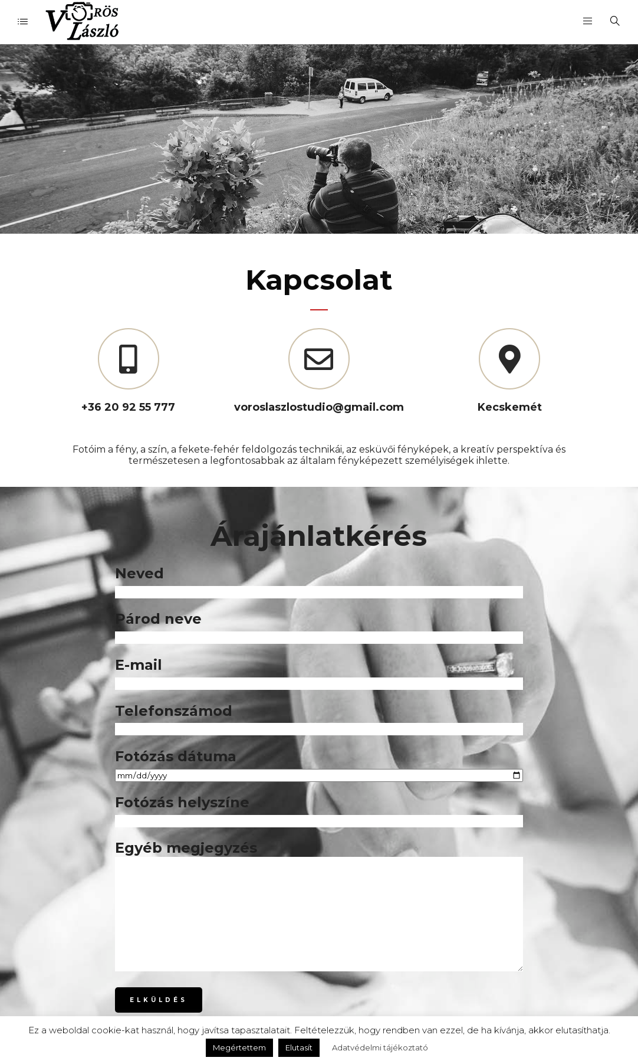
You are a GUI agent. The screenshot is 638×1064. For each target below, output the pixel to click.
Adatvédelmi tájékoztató (380, 1047)
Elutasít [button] (299, 1047)
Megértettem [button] (239, 1047)
